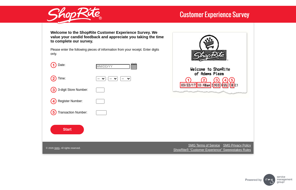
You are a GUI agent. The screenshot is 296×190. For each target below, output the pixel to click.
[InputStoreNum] (100, 90)
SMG (57, 148)
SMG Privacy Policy (237, 145)
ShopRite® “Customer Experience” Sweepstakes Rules (212, 150)
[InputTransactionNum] (101, 112)
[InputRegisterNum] (100, 101)
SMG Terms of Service (204, 145)
